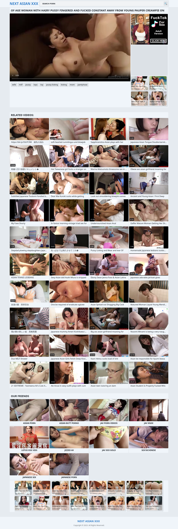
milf (20, 84)
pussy (28, 84)
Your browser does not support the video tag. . (70, 47)
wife (14, 84)
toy (41, 84)
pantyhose (82, 84)
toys (35, 84)
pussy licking (52, 84)
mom (72, 84)
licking (64, 84)
